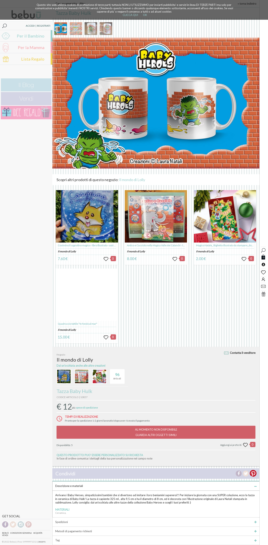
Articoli (117, 374)
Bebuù (5, 533)
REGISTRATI (43, 25)
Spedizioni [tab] (156, 522)
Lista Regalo (32, 58)
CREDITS (41, 542)
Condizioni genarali (21, 533)
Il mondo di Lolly (132, 179)
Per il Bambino (30, 35)
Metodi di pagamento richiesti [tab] (156, 531)
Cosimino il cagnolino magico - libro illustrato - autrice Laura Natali (94, 245)
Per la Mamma (31, 47)
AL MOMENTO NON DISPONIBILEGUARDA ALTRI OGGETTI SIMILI (156, 432)
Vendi (5, 535)
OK (145, 15)
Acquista (37, 533)
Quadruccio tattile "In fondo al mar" (77, 323)
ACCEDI (30, 25)
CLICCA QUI (130, 15)
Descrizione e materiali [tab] (156, 486)
